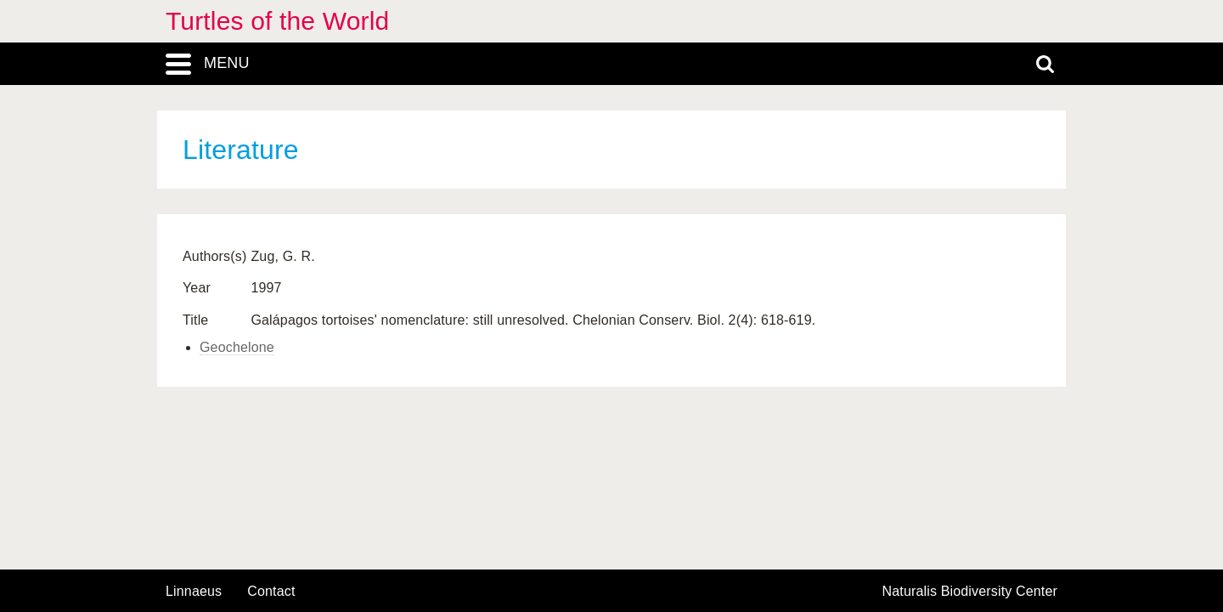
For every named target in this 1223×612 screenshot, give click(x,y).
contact (271, 591)
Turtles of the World (277, 21)
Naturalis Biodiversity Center (970, 591)
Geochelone (237, 347)
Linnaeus (194, 591)
